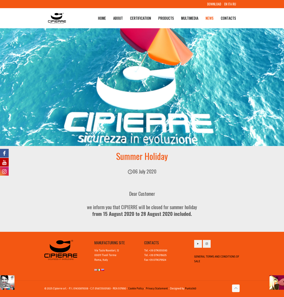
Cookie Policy (136, 288)
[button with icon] (198, 244)
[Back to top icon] (236, 288)
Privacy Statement (157, 288)
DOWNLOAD (214, 4)
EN (225, 4)
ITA (230, 4)
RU (234, 4)
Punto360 (190, 288)
